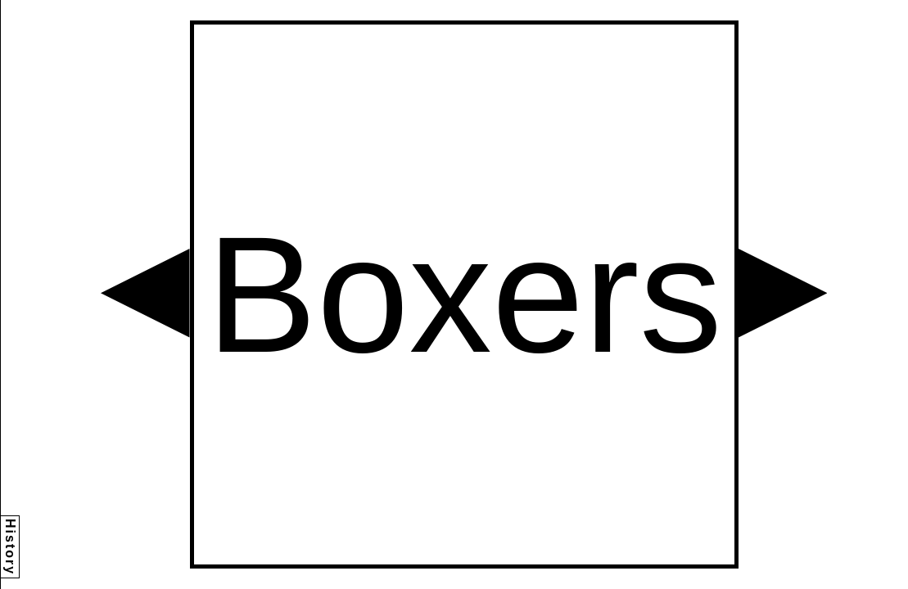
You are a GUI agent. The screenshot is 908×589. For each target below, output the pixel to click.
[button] (145, 293)
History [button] (10, 547)
